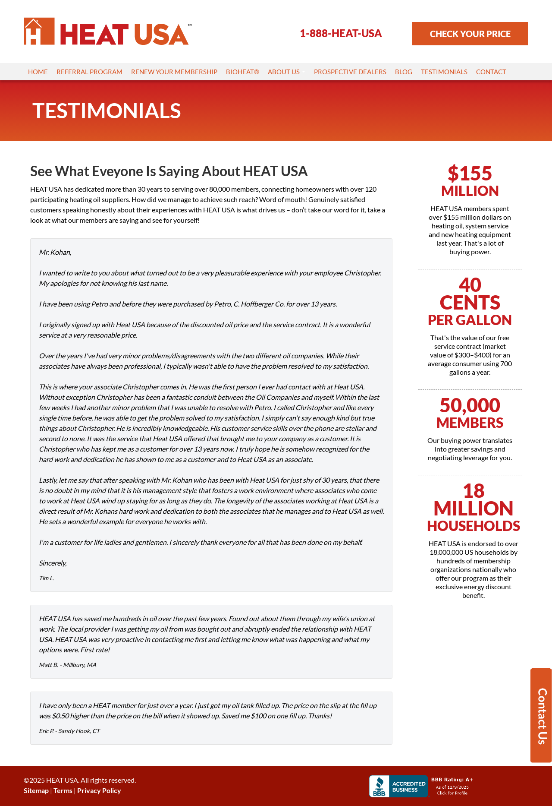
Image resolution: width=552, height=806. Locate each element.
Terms (62, 790)
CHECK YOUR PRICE (470, 33)
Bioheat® (242, 72)
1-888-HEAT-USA (341, 33)
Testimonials (444, 72)
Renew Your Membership (174, 72)
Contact (491, 72)
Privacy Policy (99, 790)
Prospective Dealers (350, 72)
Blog (403, 72)
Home (38, 72)
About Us (286, 72)
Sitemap (36, 790)
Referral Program (89, 72)
